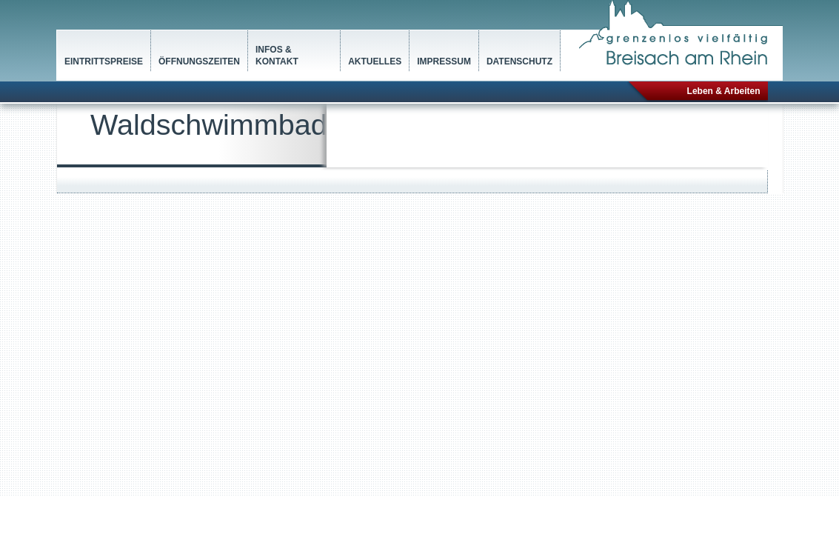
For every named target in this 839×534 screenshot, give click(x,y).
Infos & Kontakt (276, 55)
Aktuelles (374, 61)
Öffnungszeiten (199, 61)
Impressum (444, 61)
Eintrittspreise (103, 61)
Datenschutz (519, 61)
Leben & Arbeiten (724, 91)
